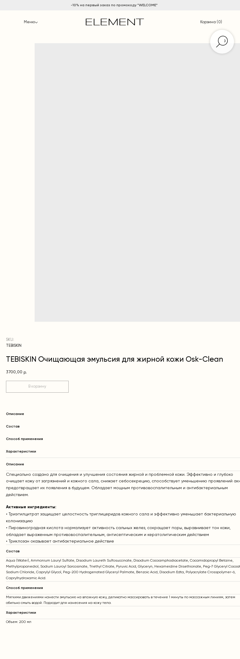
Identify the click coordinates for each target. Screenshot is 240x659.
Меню (29, 22)
